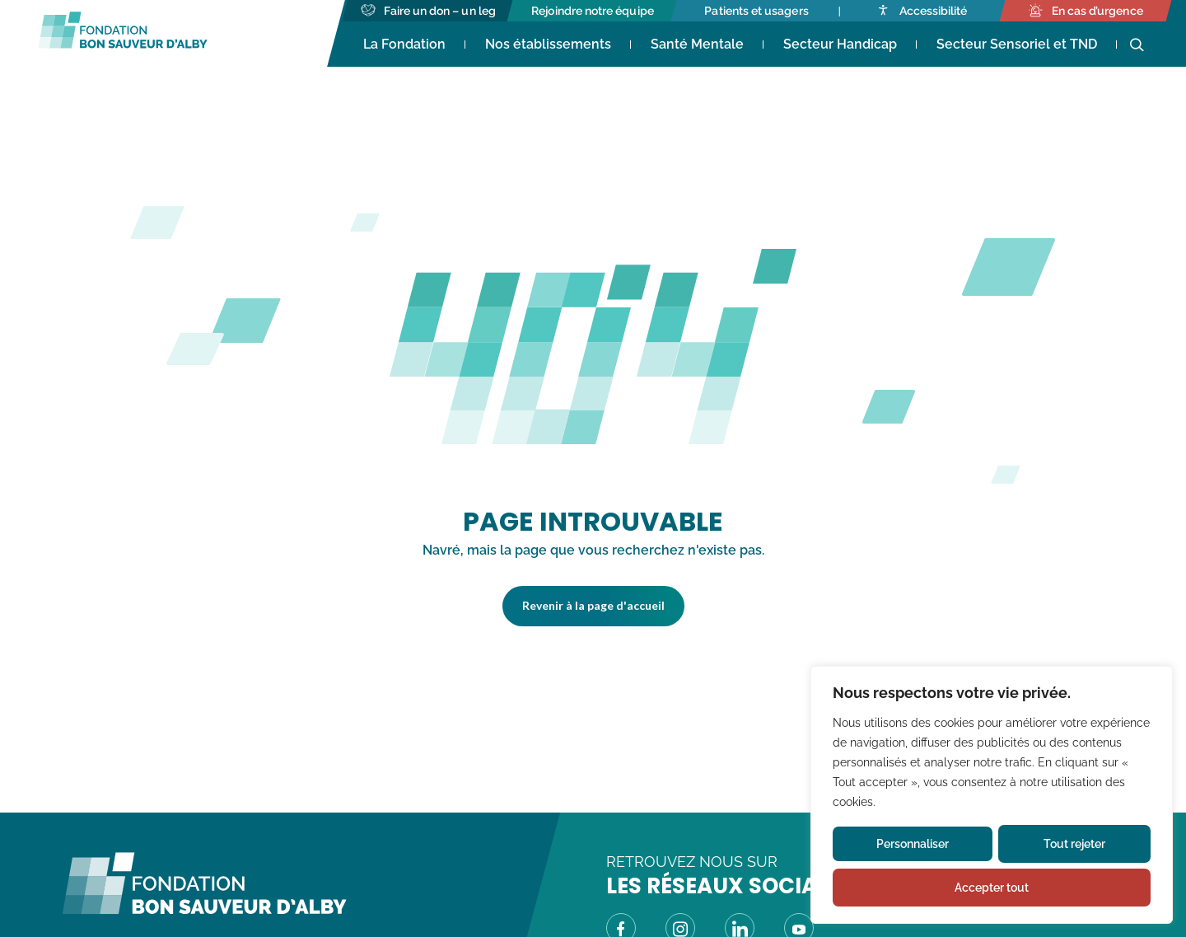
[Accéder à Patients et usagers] (757, 10)
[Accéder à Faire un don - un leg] (428, 10)
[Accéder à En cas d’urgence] (1085, 10)
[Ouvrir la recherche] (1136, 45)
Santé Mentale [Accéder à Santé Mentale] (697, 44)
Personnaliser (912, 843)
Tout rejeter (1074, 843)
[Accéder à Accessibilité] (921, 10)
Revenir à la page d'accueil (593, 605)
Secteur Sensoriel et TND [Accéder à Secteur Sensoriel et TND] (1016, 44)
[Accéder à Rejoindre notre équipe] (592, 10)
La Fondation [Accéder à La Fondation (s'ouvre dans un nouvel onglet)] (404, 44)
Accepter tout (992, 887)
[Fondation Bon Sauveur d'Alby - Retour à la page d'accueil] (122, 33)
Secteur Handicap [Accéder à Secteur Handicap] (840, 44)
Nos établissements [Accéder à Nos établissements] (548, 44)
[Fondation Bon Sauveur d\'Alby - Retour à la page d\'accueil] (204, 910)
